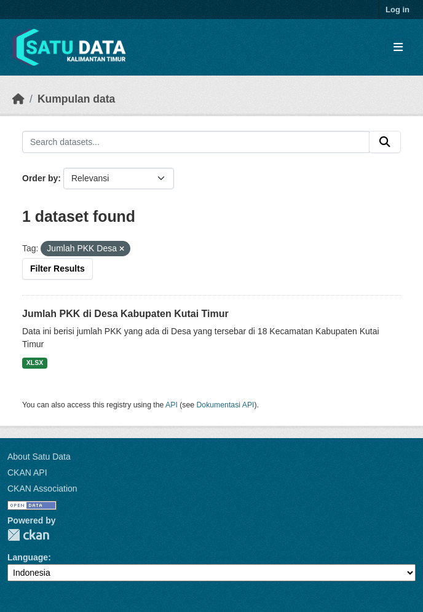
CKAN (28, 534)
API (171, 405)
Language (27, 557)
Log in (397, 9)
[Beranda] (18, 99)
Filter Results (57, 268)
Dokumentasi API (226, 405)
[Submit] (385, 142)
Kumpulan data (76, 99)
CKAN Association (42, 488)
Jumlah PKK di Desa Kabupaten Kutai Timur (125, 313)
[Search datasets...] (196, 142)
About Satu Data (39, 456)
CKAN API (27, 472)
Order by (40, 178)
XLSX (34, 362)
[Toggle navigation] (398, 48)
